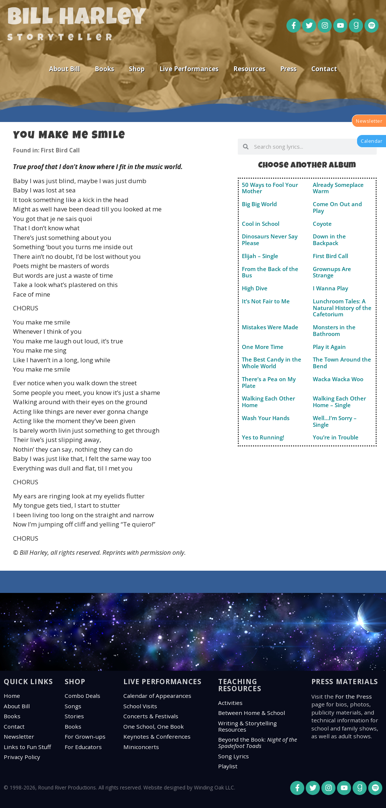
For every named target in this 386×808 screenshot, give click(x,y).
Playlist (227, 766)
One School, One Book (153, 726)
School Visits (140, 706)
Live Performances (188, 69)
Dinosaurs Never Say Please (270, 239)
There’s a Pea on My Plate (269, 382)
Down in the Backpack (329, 239)
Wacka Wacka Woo (338, 379)
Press (288, 69)
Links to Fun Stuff (27, 747)
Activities (230, 702)
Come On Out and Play (337, 207)
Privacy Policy (22, 757)
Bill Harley (77, 19)
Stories (74, 716)
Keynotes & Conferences (157, 736)
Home (12, 695)
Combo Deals (82, 695)
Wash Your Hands (265, 418)
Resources (249, 69)
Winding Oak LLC (214, 787)
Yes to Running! (263, 437)
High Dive (254, 288)
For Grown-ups (85, 736)
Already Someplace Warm (338, 188)
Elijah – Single (260, 256)
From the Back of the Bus (270, 272)
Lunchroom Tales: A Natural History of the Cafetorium (342, 307)
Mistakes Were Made (270, 327)
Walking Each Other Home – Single (339, 402)
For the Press (353, 696)
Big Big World (259, 204)
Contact (324, 69)
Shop (137, 69)
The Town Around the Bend (342, 363)
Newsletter (19, 736)
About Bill (64, 69)
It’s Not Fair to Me (266, 301)
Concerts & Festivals (150, 716)
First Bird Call (330, 256)
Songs (73, 706)
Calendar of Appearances (157, 695)
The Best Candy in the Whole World (271, 363)
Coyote (322, 223)
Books (104, 69)
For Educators (83, 747)
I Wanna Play (330, 288)
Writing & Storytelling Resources (247, 726)
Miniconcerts (141, 747)
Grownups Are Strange (332, 272)
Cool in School (260, 223)
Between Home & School (251, 712)
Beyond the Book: (257, 742)
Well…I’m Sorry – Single (335, 421)
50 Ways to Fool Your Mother (270, 188)
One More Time (262, 346)
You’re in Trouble (336, 437)
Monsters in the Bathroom (334, 330)
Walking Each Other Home (268, 402)
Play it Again (329, 346)
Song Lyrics (233, 756)
